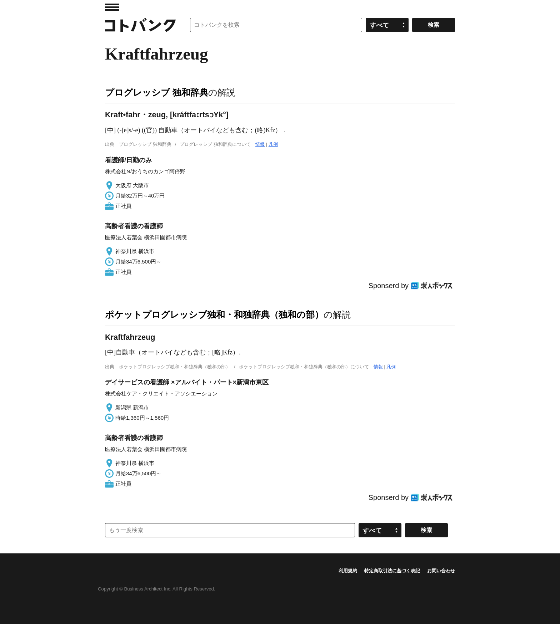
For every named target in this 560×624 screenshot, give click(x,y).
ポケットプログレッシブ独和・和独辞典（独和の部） (214, 314)
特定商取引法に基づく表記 (392, 570)
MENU (112, 7)
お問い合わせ (441, 570)
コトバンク (140, 25)
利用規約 (348, 570)
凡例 (273, 144)
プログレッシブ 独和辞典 (156, 92)
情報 (260, 144)
